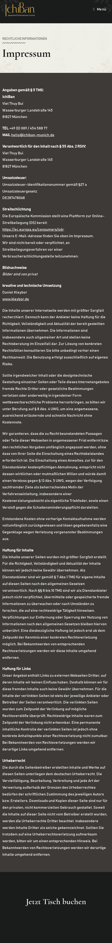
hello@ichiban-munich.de (32, 135)
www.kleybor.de (15, 299)
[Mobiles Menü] (99, 9)
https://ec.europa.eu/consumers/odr (33, 229)
